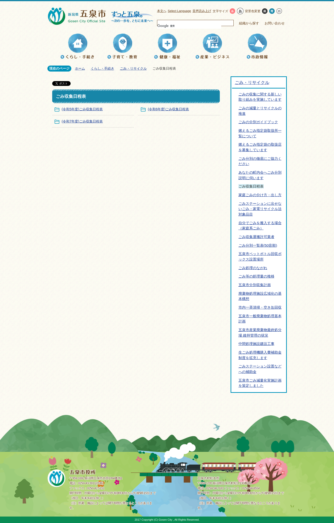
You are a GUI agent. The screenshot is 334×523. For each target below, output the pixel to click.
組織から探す (249, 23)
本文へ (161, 11)
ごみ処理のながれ (252, 268)
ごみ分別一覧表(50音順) (257, 245)
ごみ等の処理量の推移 (256, 276)
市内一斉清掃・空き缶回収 (260, 307)
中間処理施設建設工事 (256, 344)
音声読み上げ (201, 11)
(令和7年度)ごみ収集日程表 (82, 121)
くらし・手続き (102, 68)
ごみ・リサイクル (133, 68)
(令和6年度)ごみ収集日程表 (168, 109)
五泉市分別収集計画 (254, 285)
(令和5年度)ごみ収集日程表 (82, 109)
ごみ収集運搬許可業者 (256, 237)
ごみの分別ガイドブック (258, 122)
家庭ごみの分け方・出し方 (260, 195)
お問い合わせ (275, 23)
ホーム (80, 68)
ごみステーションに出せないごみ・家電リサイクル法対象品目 (260, 208)
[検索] (189, 26)
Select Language (179, 11)
